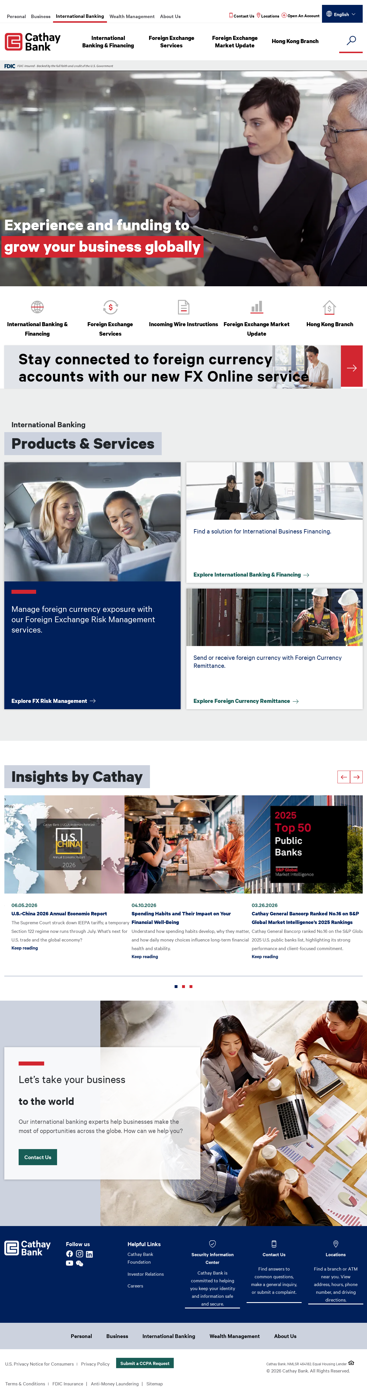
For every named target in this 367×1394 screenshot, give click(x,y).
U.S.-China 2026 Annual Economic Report (59, 901)
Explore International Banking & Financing (248, 574)
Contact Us (41, 1155)
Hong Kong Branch (295, 41)
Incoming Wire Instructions (183, 324)
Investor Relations (146, 1274)
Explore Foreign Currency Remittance (242, 700)
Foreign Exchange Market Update (235, 41)
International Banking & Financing (108, 41)
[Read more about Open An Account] (301, 16)
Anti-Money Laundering (115, 1384)
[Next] (356, 777)
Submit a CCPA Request (144, 1363)
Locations (336, 1254)
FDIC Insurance (67, 1384)
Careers (135, 1286)
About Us (170, 16)
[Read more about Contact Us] (241, 16)
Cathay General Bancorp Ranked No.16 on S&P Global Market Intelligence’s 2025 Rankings (300, 910)
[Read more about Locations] (268, 16)
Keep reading (24, 944)
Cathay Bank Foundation (140, 1258)
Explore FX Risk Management (49, 700)
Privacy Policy (95, 1364)
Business (40, 16)
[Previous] (343, 777)
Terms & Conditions (25, 1384)
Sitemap (155, 1384)
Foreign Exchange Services (172, 41)
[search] (351, 41)
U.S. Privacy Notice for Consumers (39, 1364)
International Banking (80, 15)
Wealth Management (132, 16)
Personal (16, 16)
